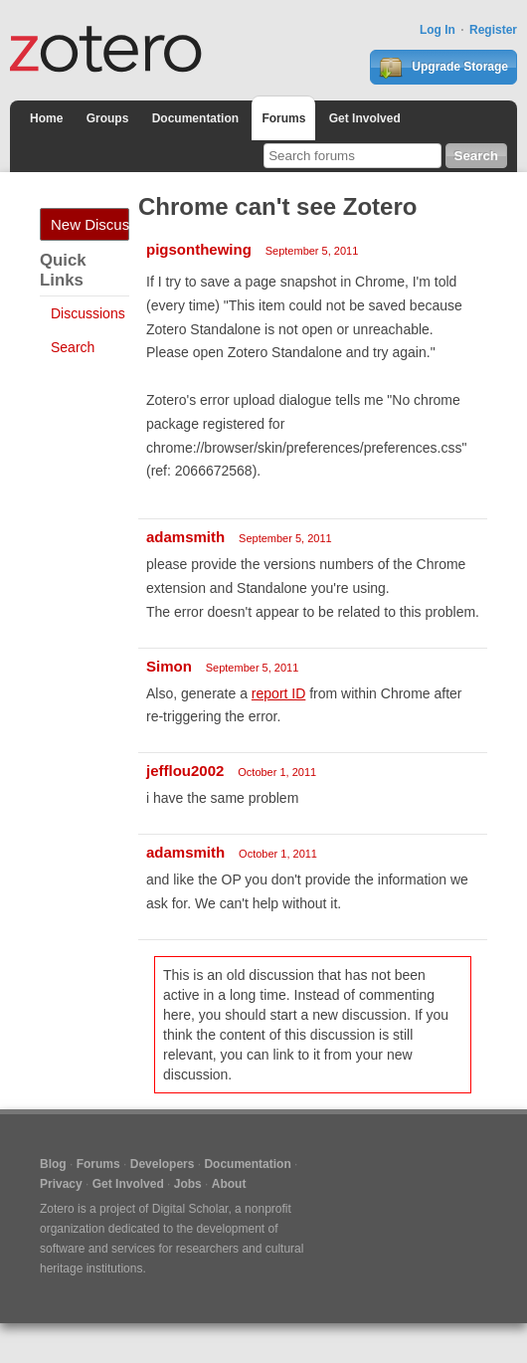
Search (72, 347)
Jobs (188, 1184)
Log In (437, 30)
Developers (162, 1164)
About (229, 1184)
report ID (278, 693)
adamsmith (185, 536)
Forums (283, 118)
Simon (169, 666)
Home (46, 118)
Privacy (61, 1184)
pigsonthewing (199, 249)
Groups (108, 118)
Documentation (195, 118)
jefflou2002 (185, 770)
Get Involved (365, 118)
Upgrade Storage (443, 68)
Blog (53, 1164)
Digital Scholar (190, 1209)
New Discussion (90, 224)
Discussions (88, 313)
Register (493, 30)
